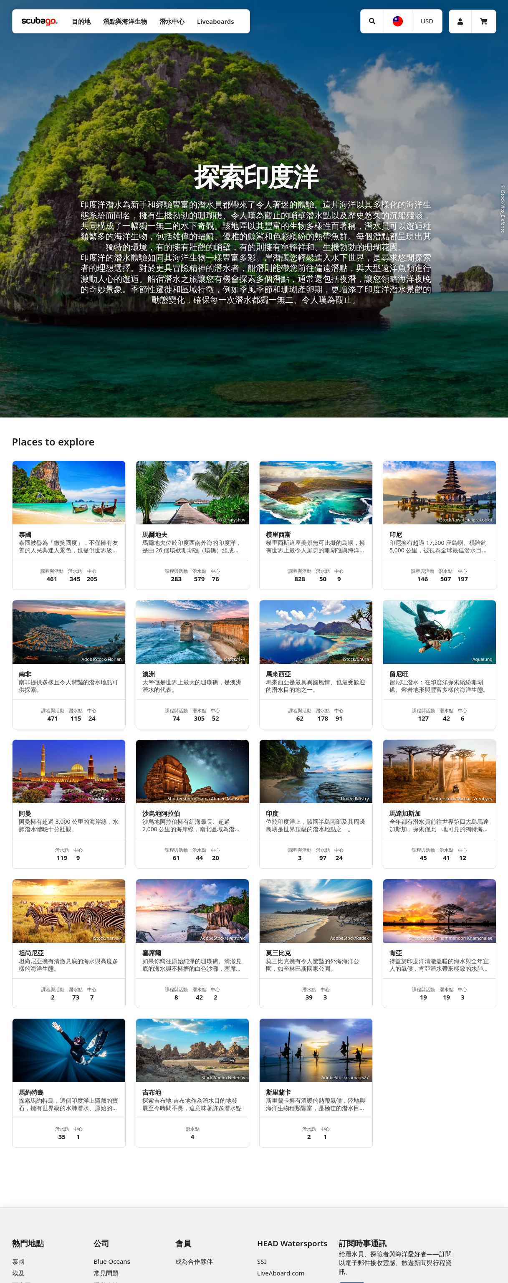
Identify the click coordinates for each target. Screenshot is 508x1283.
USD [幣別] (427, 21)
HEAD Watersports (292, 1243)
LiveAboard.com (281, 1273)
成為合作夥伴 (194, 1261)
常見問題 (106, 1273)
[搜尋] (372, 21)
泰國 (18, 1261)
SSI (261, 1261)
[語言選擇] (398, 21)
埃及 (18, 1273)
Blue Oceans (112, 1261)
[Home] (40, 21)
